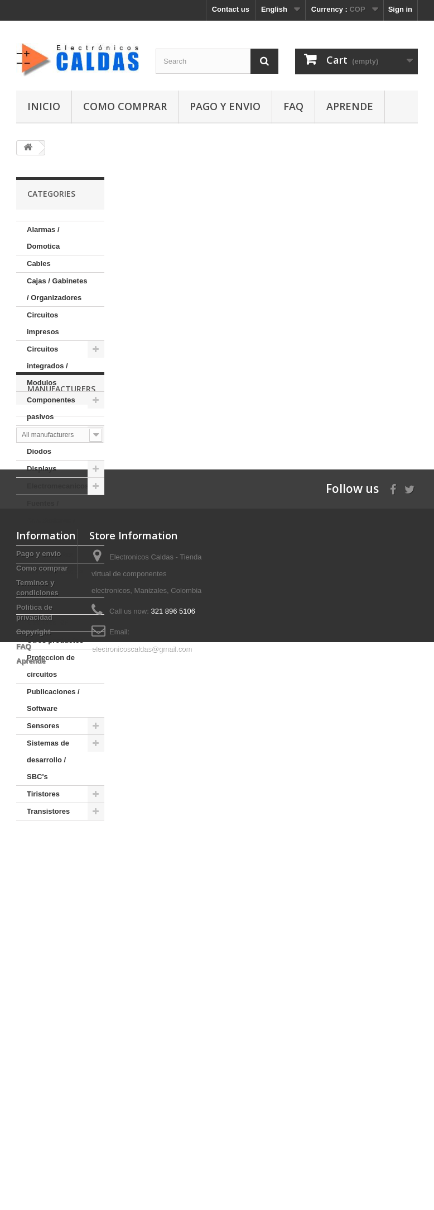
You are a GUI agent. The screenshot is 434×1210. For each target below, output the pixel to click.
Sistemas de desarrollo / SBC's (48, 760)
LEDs (36, 605)
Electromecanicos (58, 486)
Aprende (349, 106)
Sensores (43, 726)
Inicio (43, 106)
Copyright (33, 1110)
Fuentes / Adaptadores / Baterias (51, 520)
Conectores (47, 434)
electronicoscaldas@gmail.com (141, 1127)
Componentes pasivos (51, 408)
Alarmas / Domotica (43, 237)
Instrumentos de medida (55, 579)
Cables (39, 263)
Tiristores (43, 794)
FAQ (293, 106)
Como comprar (125, 106)
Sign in (400, 9)
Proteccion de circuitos (51, 665)
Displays (41, 468)
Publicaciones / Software (53, 700)
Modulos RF (47, 623)
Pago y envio (225, 106)
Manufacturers (61, 853)
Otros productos (55, 640)
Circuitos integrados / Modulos (47, 366)
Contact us (230, 9)
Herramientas (50, 554)
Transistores (48, 811)
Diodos (39, 451)
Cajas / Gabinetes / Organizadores (57, 289)
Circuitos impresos (43, 323)
